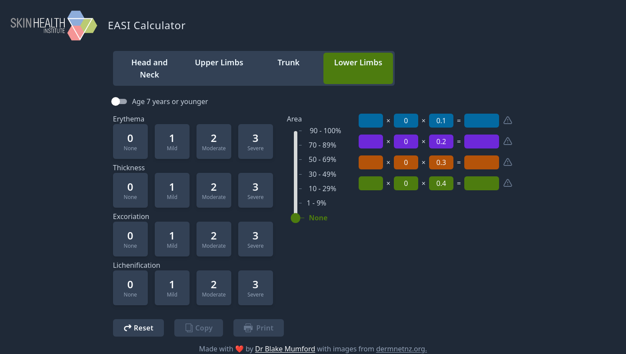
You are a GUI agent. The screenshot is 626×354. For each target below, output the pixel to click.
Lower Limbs (358, 62)
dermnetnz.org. (401, 349)
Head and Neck (149, 68)
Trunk (289, 62)
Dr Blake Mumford (285, 349)
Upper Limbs (219, 62)
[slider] (295, 218)
